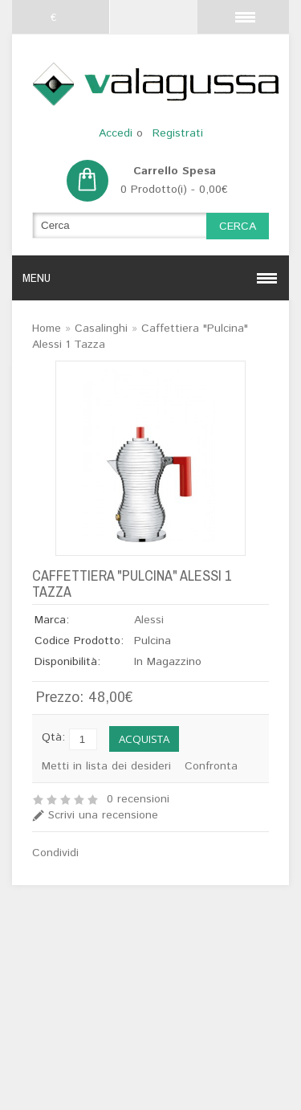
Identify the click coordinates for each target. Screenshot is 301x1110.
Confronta (211, 766)
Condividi (55, 853)
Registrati (178, 133)
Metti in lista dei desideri (106, 766)
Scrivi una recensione (103, 815)
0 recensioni (138, 799)
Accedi (115, 133)
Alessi (149, 620)
